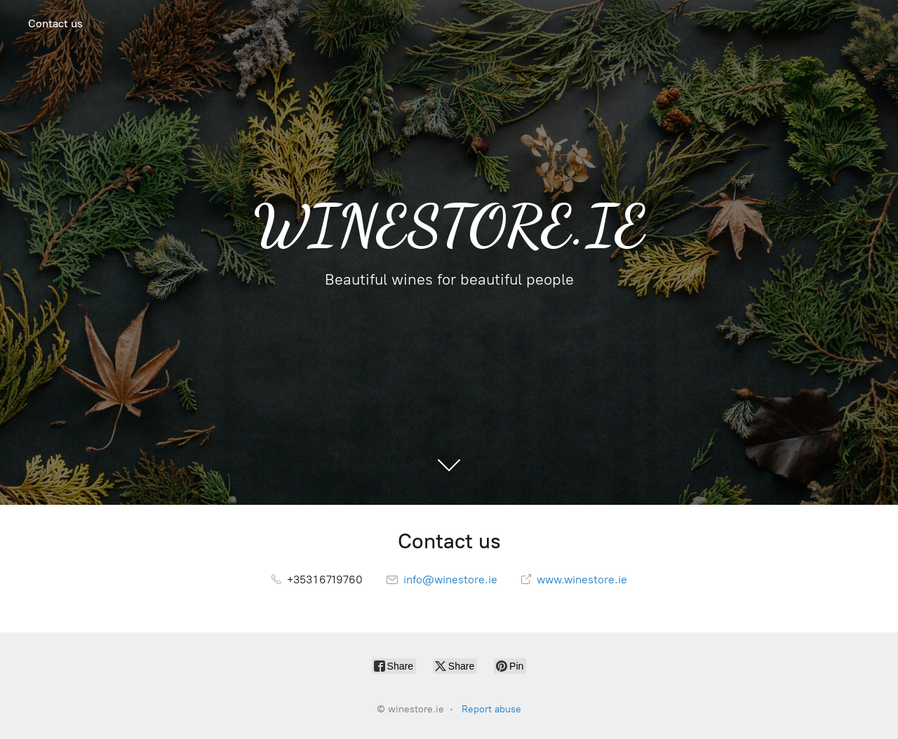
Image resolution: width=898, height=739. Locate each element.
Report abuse (491, 709)
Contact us (55, 23)
